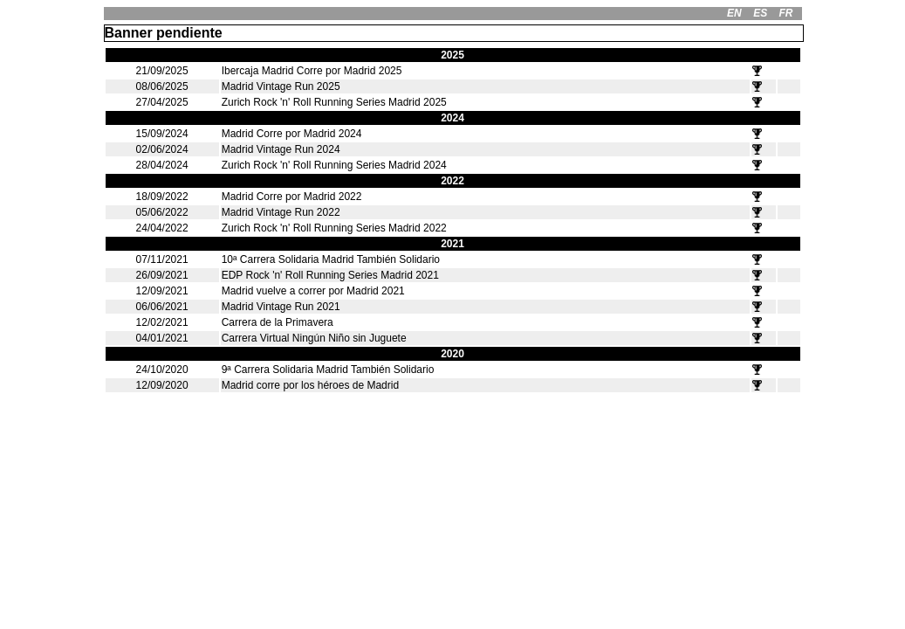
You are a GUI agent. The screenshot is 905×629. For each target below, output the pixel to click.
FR (785, 13)
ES (760, 13)
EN (734, 13)
